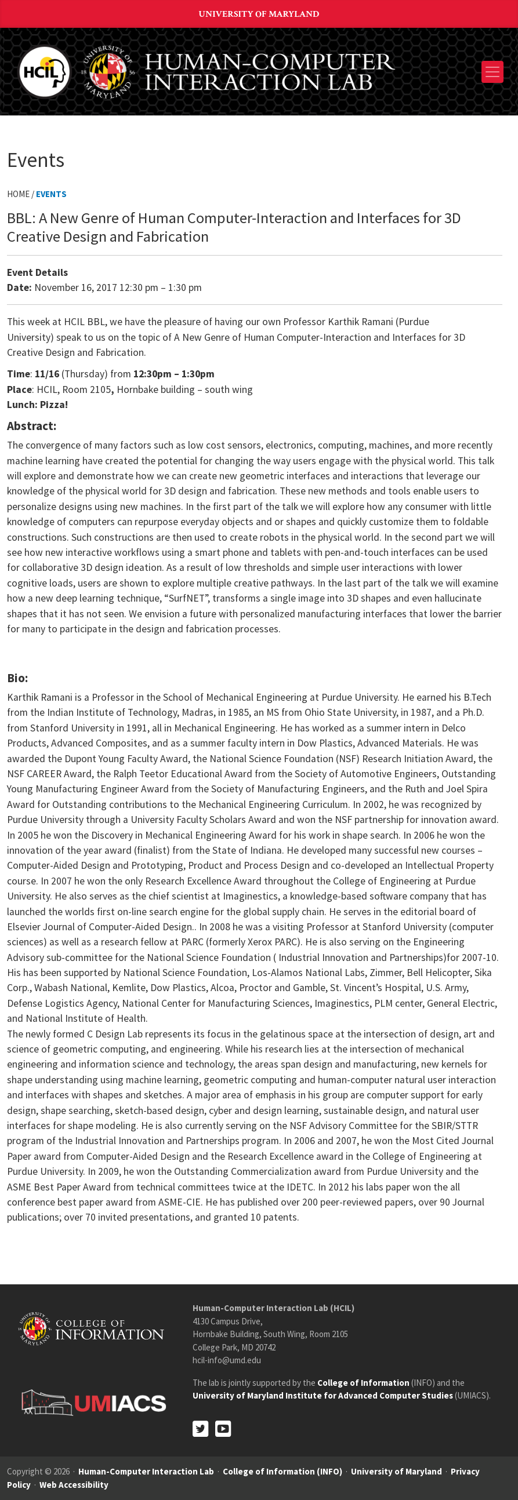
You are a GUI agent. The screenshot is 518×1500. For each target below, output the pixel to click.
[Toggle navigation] (492, 72)
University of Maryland (259, 14)
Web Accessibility (73, 1484)
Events (51, 193)
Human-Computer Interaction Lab (146, 1471)
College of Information (363, 1382)
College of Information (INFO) (282, 1471)
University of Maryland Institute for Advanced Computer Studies (323, 1395)
